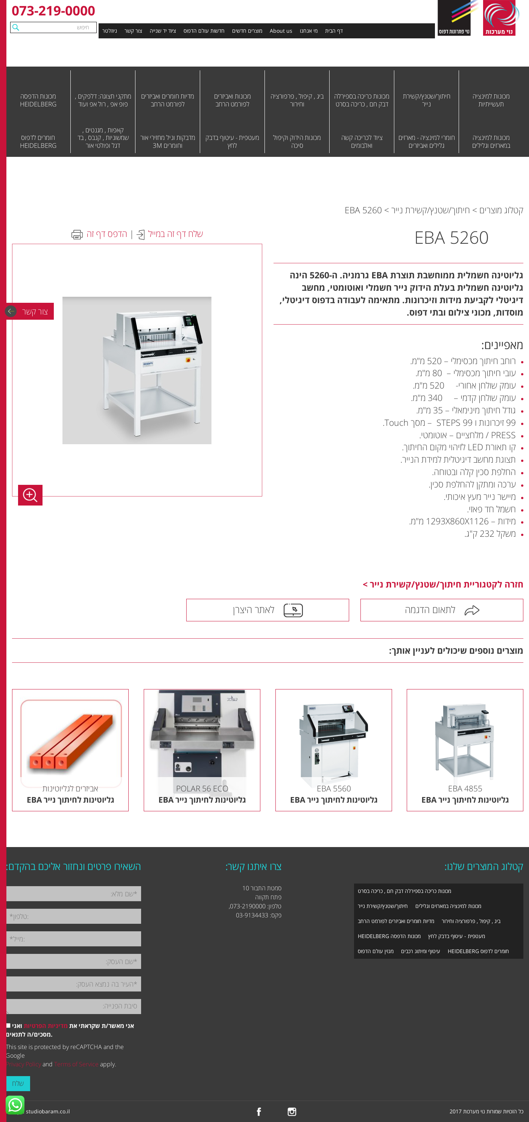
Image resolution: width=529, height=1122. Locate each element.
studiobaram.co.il (48, 1111)
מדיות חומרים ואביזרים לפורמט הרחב (396, 921)
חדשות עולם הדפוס (204, 30)
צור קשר (133, 30)
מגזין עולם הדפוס (376, 951)
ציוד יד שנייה (163, 30)
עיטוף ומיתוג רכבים (420, 951)
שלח (18, 1083)
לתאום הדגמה (430, 609)
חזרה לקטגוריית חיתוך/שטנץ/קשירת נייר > (443, 584)
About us (281, 30)
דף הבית (334, 30)
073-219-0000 (53, 10)
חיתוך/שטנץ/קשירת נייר (430, 210)
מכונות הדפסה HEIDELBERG (389, 936)
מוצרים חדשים (247, 30)
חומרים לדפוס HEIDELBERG (478, 951)
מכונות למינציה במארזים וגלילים (448, 905)
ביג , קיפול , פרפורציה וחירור (471, 921)
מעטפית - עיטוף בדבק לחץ (456, 936)
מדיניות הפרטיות (46, 1026)
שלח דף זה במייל (175, 234)
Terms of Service (76, 1064)
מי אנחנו (309, 30)
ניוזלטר (109, 30)
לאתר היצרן (253, 609)
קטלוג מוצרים (501, 210)
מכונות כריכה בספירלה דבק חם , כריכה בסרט (404, 890)
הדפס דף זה (107, 234)
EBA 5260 (363, 210)
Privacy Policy (23, 1064)
